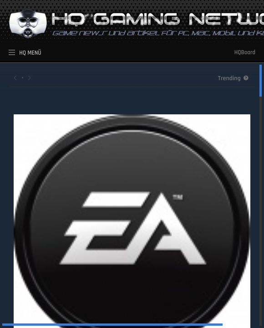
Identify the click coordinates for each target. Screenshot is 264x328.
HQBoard (244, 52)
